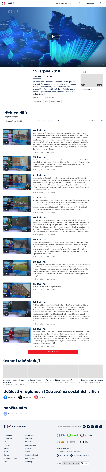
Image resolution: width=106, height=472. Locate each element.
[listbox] (75, 463)
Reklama (28, 438)
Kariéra (28, 452)
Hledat (79, 4)
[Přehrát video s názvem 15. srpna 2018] (53, 36)
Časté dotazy (30, 458)
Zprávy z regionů (55, 101)
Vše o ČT (7, 462)
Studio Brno (29, 442)
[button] (53, 37)
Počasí (6, 452)
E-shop (6, 455)
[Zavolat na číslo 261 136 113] (62, 455)
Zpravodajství (38, 101)
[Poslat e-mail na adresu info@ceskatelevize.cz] (79, 455)
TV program (8, 435)
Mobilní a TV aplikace (11, 458)
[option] (66, 463)
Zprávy (46, 101)
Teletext (7, 445)
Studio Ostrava (30, 445)
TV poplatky (8, 442)
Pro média (29, 435)
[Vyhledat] (59, 120)
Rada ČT (28, 448)
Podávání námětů (31, 455)
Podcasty (7, 448)
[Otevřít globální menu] (101, 3)
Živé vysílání (8, 438)
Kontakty (28, 462)
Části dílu (48, 76)
